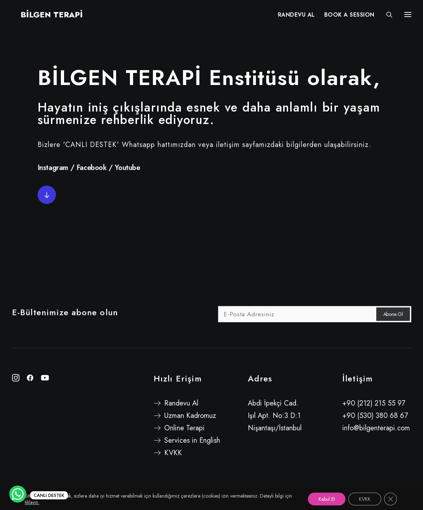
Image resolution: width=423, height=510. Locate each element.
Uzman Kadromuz (190, 415)
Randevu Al (181, 403)
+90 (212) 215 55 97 (373, 403)
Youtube (127, 168)
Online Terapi (184, 428)
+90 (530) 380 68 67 (375, 415)
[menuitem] (296, 16)
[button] (47, 195)
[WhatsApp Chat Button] (17, 494)
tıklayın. (32, 502)
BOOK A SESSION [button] (349, 17)
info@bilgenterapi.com (376, 428)
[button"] (15, 379)
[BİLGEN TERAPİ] (43, 17)
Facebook (91, 168)
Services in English (192, 440)
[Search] (386, 16)
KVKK (173, 453)
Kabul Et (327, 499)
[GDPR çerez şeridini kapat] (390, 499)
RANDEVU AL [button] (296, 17)
